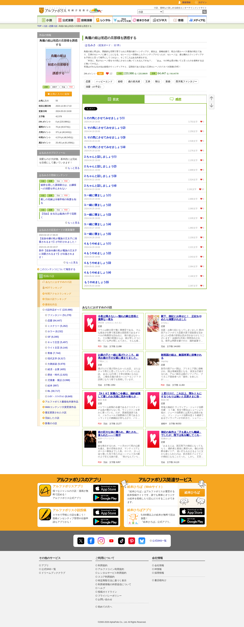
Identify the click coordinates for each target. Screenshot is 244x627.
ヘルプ (101, 588)
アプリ (45, 565)
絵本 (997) (53, 385)
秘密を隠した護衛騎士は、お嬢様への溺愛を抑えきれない (58, 187)
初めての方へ (105, 606)
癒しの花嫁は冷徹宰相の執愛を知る (58, 201)
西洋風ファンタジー (186, 81)
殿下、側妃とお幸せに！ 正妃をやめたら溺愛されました (181, 318)
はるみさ (90, 45)
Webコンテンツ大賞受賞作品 (60, 407)
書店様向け (160, 580)
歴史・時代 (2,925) (58, 374)
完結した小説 (52, 418)
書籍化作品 (51, 304)
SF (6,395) (53, 336)
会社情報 (159, 565)
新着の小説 (51, 423)
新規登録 (186, 2)
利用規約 (102, 565)
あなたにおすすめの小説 (59, 282)
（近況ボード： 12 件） (109, 45)
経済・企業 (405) (57, 369)
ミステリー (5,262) (58, 326)
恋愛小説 (53, 26)
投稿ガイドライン (107, 591)
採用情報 (159, 572)
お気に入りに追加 (58, 94)
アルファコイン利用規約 (111, 569)
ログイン (203, 2)
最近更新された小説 (55, 412)
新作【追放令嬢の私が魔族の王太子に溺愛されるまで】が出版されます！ (58, 252)
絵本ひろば (192, 492)
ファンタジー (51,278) (59, 315)
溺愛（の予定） (94, 86)
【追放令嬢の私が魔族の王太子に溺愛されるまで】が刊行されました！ (58, 238)
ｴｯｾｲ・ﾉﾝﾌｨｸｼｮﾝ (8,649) (60, 396)
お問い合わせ (105, 599)
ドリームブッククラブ (53, 572)
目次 (116, 99)
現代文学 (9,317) (56, 358)
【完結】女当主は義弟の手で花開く (58, 215)
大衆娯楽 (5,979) (56, 364)
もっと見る (74, 168)
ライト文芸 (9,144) (58, 347)
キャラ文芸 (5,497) (58, 342)
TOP (39, 26)
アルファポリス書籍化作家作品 (61, 401)
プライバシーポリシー (110, 595)
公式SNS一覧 (159, 540)
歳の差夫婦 (134, 81)
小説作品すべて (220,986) (59, 309)
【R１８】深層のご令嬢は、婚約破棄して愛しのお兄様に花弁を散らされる (119, 396)
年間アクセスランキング (58, 293)
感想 (178, 99)
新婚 (168, 81)
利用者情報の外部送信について (114, 584)
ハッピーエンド (104, 81)
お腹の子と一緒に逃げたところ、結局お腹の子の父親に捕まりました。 (118, 356)
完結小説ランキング (55, 299)
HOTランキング (53, 287)
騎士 (157, 81)
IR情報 (158, 569)
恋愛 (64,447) (55, 320)
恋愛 (153, 73)
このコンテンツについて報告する (57, 269)
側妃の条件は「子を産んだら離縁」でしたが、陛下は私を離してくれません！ (181, 435)
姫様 (120, 81)
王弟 (147, 81)
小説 (45, 26)
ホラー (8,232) (55, 331)
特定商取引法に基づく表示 (112, 580)
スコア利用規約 (106, 576)
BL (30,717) (54, 391)
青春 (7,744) (54, 353)
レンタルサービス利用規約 (112, 572)
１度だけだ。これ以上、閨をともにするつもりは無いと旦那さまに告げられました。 (181, 396)
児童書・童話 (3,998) (59, 380)
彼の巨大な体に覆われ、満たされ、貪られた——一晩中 (118, 434)
